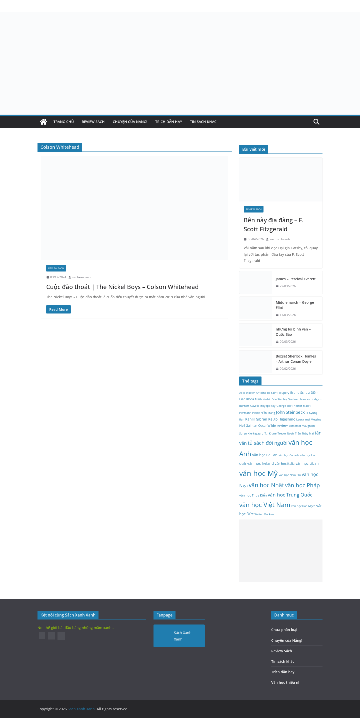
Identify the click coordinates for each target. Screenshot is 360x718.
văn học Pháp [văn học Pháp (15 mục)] (302, 485)
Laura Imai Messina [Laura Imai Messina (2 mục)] (308, 419)
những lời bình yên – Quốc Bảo (293, 332)
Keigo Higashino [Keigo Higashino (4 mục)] (281, 419)
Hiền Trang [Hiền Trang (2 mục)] (268, 412)
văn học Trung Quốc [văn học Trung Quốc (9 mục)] (290, 495)
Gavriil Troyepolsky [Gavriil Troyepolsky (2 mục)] (263, 406)
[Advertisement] (280, 551)
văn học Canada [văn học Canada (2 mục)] (288, 455)
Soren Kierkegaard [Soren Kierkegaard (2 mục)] (251, 433)
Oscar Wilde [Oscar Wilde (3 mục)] (267, 426)
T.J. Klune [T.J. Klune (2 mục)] (270, 433)
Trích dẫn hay (168, 121)
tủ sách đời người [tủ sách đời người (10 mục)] (268, 443)
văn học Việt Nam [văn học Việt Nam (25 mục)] (264, 504)
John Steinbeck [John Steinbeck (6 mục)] (290, 412)
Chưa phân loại (284, 629)
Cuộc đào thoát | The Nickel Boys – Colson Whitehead (122, 286)
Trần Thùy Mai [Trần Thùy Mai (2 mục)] (304, 433)
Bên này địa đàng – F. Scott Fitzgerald (274, 224)
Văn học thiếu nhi (286, 682)
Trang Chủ (64, 121)
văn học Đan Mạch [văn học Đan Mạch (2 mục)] (303, 506)
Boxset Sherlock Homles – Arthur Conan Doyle (296, 359)
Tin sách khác (203, 121)
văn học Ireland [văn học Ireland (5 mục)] (260, 463)
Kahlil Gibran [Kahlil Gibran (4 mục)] (256, 419)
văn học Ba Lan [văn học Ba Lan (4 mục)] (265, 454)
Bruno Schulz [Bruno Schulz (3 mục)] (300, 392)
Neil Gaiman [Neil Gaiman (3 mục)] (248, 426)
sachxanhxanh (82, 277)
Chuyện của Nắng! (130, 121)
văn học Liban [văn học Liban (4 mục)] (307, 463)
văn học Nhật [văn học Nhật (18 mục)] (266, 485)
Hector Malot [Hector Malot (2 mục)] (302, 406)
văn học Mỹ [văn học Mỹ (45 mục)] (258, 473)
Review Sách (93, 121)
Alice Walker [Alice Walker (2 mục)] (247, 392)
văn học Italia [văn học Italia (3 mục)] (284, 464)
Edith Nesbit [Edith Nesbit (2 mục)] (263, 399)
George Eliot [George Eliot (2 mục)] (284, 406)
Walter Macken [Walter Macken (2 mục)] (264, 514)
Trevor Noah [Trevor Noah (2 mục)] (286, 433)
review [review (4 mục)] (282, 425)
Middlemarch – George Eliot (295, 305)
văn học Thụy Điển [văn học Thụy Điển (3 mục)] (253, 495)
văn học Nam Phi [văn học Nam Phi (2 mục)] (290, 475)
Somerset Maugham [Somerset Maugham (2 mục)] (302, 426)
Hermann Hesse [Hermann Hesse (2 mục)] (249, 412)
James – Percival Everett (296, 278)
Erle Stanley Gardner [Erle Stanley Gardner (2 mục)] (285, 399)
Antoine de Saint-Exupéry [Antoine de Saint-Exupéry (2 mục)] (272, 392)
